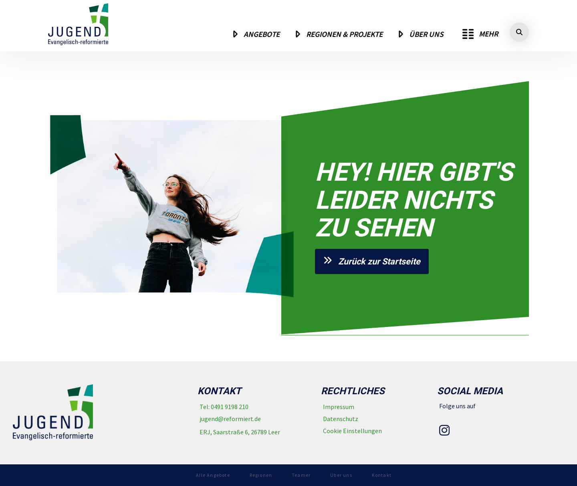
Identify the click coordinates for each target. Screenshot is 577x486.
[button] (480, 34)
